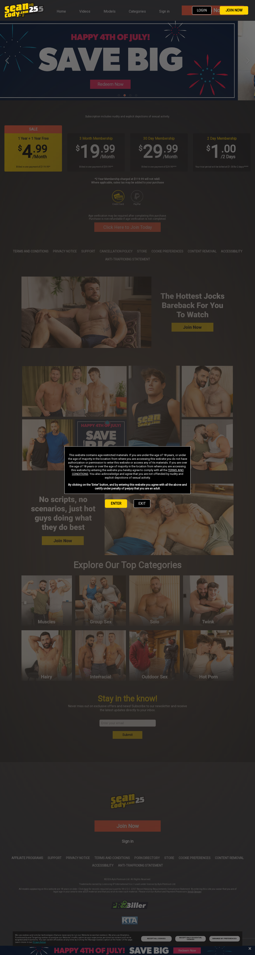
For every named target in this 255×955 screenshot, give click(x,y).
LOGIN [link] (202, 10)
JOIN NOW (234, 10)
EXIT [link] (142, 503)
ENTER (116, 503)
